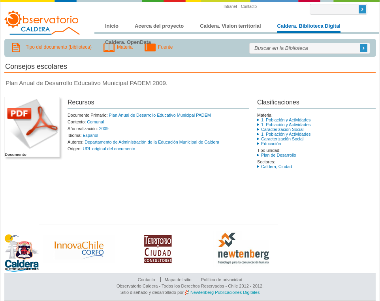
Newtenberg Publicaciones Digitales (225, 292)
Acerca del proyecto (159, 26)
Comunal (95, 121)
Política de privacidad (222, 279)
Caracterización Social (282, 129)
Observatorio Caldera (42, 22)
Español (90, 135)
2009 (104, 128)
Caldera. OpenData (128, 42)
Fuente (165, 47)
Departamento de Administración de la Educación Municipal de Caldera (152, 142)
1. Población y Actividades (285, 119)
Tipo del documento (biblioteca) (59, 47)
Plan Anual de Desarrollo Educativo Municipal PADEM (160, 115)
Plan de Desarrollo (278, 155)
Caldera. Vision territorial (230, 26)
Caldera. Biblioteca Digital (308, 26)
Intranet (230, 6)
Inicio (112, 26)
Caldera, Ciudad (276, 166)
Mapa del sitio (178, 279)
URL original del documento (109, 148)
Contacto (249, 6)
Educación (271, 143)
